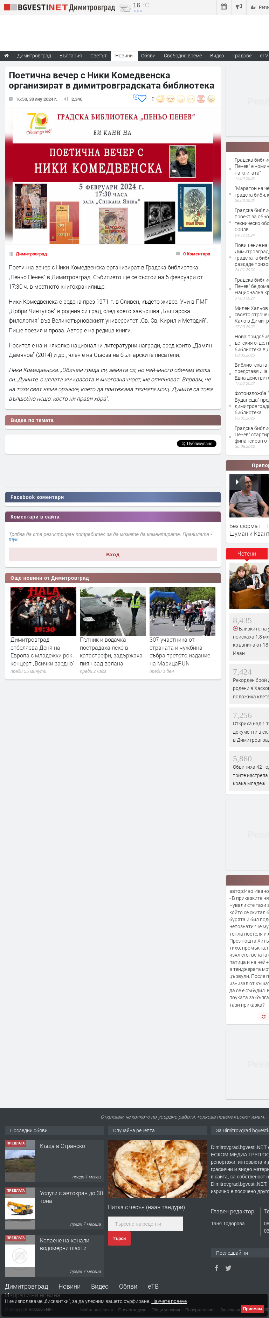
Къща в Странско (62, 1145)
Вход (113, 554)
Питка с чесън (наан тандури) (146, 1207)
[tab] (247, 556)
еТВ (153, 1286)
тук (13, 539)
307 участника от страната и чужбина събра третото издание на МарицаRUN (180, 651)
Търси (119, 1238)
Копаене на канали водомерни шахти (64, 1244)
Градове (242, 55)
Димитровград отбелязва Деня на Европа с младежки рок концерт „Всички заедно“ (43, 651)
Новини (124, 55)
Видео (100, 1286)
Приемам (252, 1308)
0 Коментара (196, 254)
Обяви (128, 1286)
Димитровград (31, 254)
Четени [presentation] (246, 553)
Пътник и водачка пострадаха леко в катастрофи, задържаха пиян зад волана (111, 651)
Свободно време (183, 55)
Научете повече (169, 1301)
